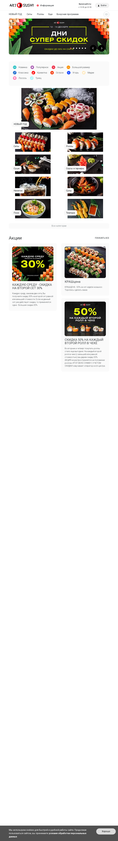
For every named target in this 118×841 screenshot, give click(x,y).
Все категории (59, 226)
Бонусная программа (68, 14)
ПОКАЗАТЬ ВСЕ (102, 238)
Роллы (40, 14)
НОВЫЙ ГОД (15, 14)
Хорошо (106, 831)
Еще (50, 14)
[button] (93, 48)
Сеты (29, 14)
